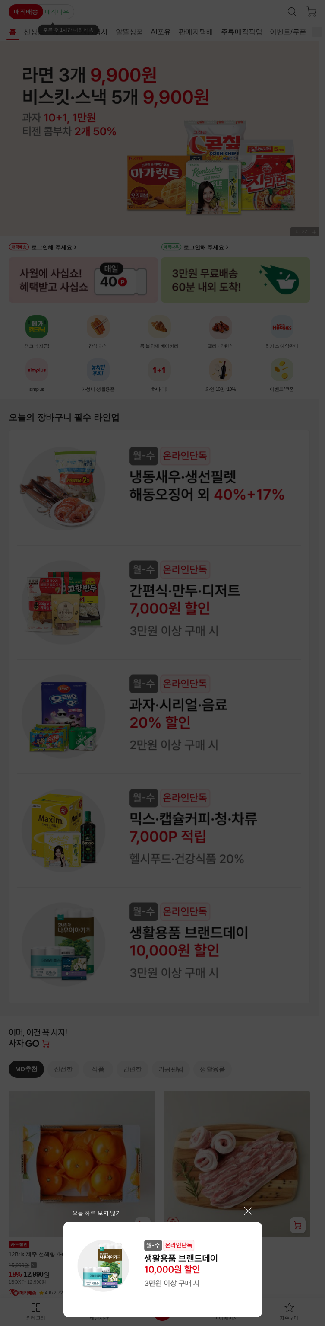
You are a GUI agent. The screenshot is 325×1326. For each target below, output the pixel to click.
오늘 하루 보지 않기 (97, 1213)
